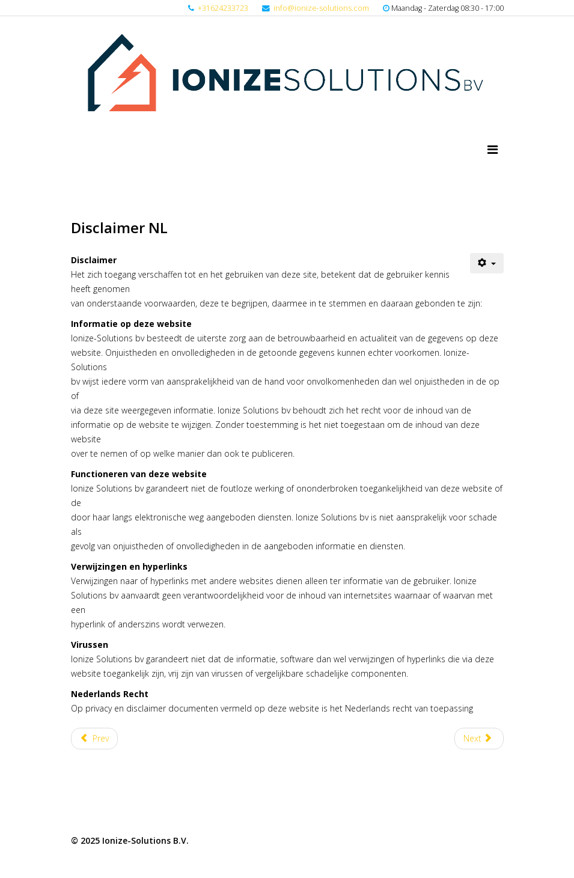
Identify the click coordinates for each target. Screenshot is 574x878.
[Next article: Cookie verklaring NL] (479, 738)
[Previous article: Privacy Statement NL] (94, 738)
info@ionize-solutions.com (321, 8)
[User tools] (487, 263)
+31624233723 (223, 8)
